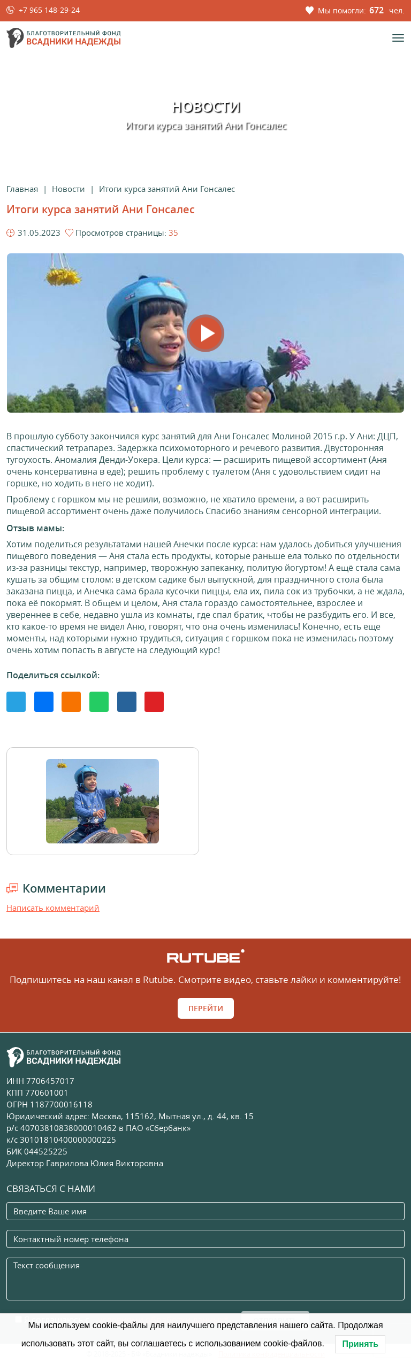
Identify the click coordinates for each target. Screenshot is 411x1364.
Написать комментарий (53, 907)
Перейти (205, 1008)
